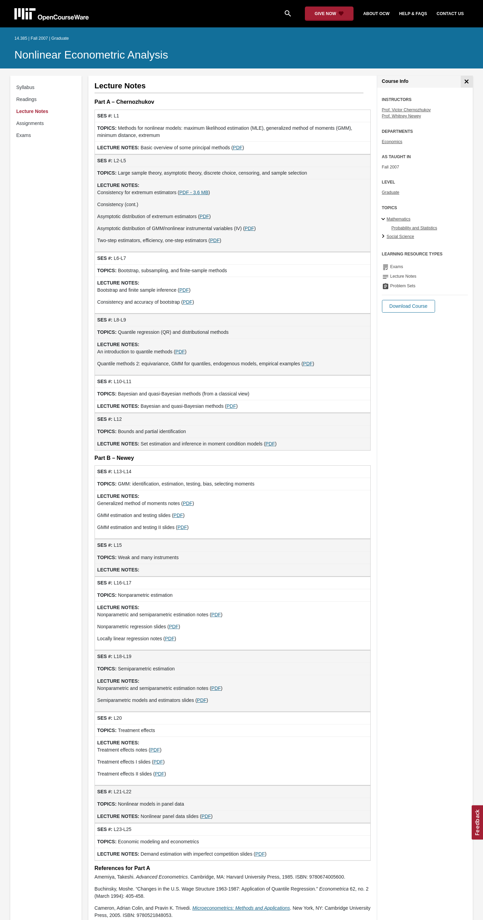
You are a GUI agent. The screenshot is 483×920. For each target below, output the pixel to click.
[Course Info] (467, 82)
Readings (26, 99)
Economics (392, 141)
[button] (408, 306)
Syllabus (25, 87)
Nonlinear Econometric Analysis (91, 55)
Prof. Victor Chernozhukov (406, 110)
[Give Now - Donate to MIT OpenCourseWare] (329, 14)
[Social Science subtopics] (384, 236)
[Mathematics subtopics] (384, 219)
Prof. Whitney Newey (401, 116)
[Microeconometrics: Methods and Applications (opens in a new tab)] (241, 908)
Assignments (30, 123)
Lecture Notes (32, 111)
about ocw (376, 13)
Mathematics (398, 219)
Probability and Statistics (414, 228)
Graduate (390, 192)
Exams (23, 135)
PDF (238, 147)
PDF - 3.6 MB (193, 192)
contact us (450, 13)
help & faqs (413, 13)
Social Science (400, 236)
